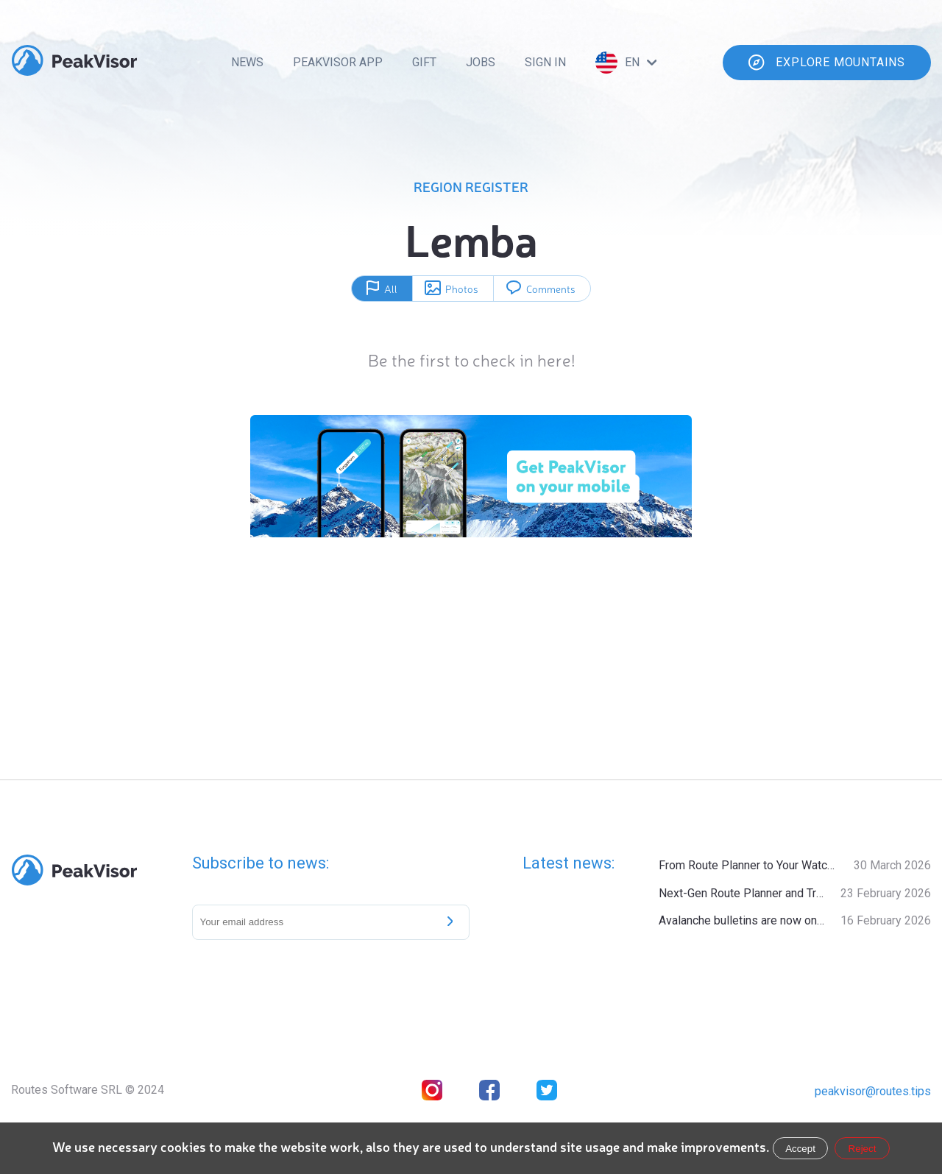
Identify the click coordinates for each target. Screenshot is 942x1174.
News (247, 62)
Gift (424, 62)
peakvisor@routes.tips (873, 1091)
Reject (863, 1148)
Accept (800, 1148)
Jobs (480, 62)
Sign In (545, 62)
